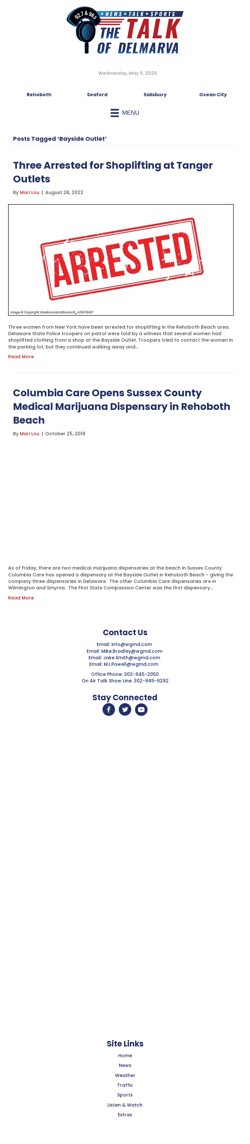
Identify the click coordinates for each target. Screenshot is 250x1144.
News (125, 1065)
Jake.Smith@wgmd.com (132, 657)
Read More (21, 356)
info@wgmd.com (132, 644)
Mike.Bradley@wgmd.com (131, 651)
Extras (125, 1114)
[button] (108, 709)
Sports (125, 1095)
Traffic (125, 1085)
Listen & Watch (125, 1105)
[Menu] (125, 113)
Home (125, 1055)
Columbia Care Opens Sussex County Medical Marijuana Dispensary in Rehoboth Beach (121, 406)
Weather (125, 1075)
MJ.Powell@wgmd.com (132, 664)
